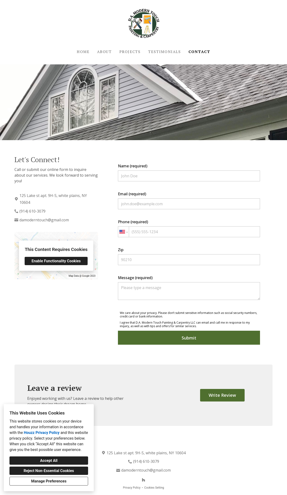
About (104, 51)
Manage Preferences (48, 481)
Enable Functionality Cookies (56, 261)
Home (83, 51)
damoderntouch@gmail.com (44, 220)
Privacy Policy (131, 487)
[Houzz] (143, 480)
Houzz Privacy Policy (41, 432)
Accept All (49, 460)
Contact (199, 51)
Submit (189, 338)
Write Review (222, 395)
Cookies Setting (154, 487)
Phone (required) (189, 228)
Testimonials (164, 51)
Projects (130, 51)
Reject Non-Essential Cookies (49, 470)
